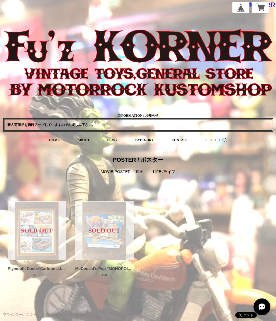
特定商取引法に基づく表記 (65, 314)
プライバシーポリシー (20, 314)
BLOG (112, 140)
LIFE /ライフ (164, 171)
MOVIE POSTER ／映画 (122, 171)
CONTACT (180, 140)
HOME (54, 140)
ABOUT (83, 140)
